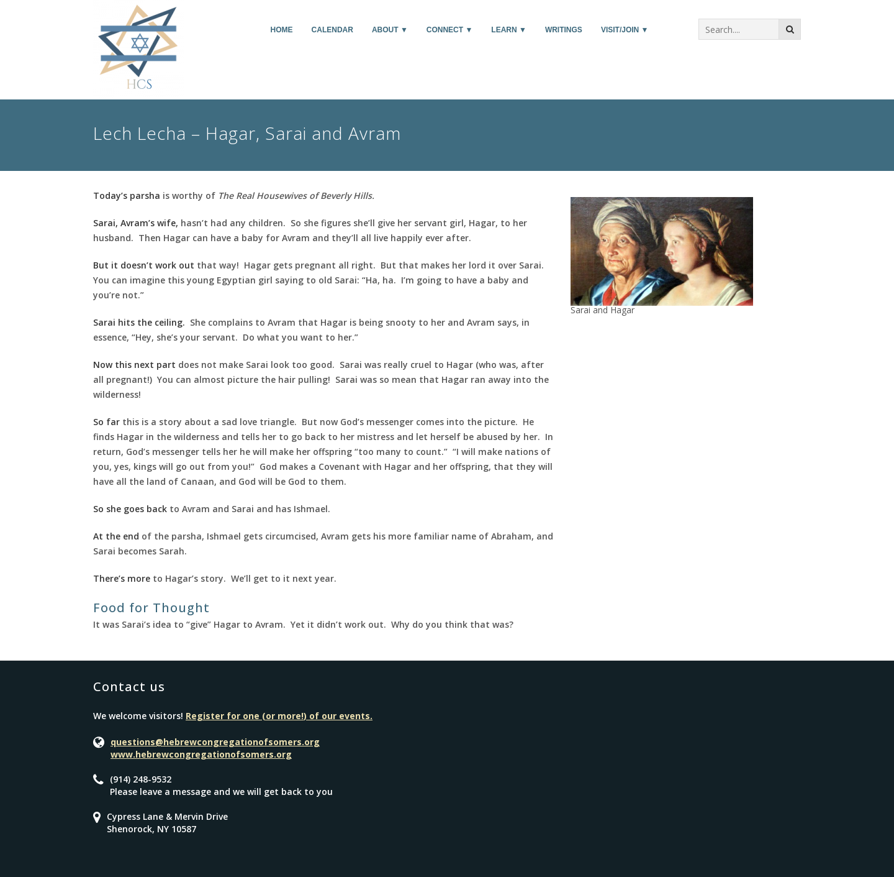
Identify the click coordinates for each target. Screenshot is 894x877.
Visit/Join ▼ (625, 29)
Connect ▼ (450, 29)
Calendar (332, 29)
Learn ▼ (508, 29)
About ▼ (390, 29)
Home (282, 29)
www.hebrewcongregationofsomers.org (201, 754)
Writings (563, 29)
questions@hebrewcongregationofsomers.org (215, 742)
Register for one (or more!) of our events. (279, 716)
